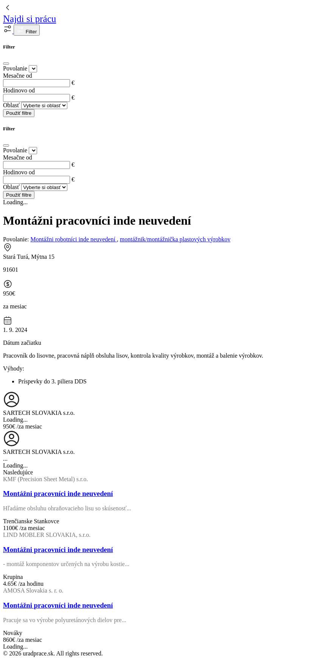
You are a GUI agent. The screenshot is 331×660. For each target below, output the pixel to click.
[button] (8, 31)
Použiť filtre (18, 113)
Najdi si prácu (29, 19)
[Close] (6, 64)
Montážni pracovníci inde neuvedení (58, 493)
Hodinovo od (19, 90)
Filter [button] (27, 30)
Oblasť (11, 105)
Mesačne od (17, 75)
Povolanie (15, 68)
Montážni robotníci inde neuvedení (73, 239)
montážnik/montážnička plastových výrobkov (175, 239)
